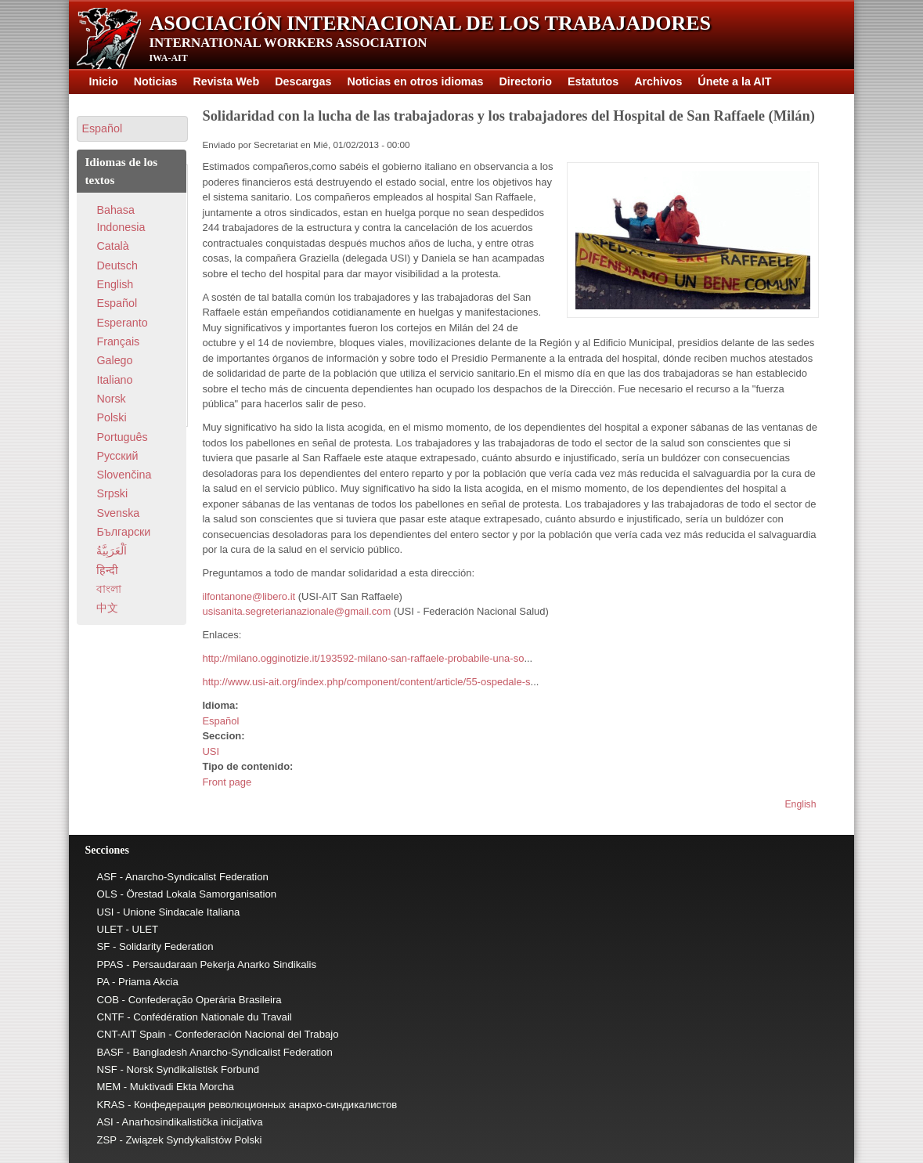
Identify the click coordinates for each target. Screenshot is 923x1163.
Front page (226, 782)
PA (102, 982)
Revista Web (226, 81)
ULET (109, 929)
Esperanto (121, 322)
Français (117, 341)
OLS (106, 894)
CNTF (110, 1017)
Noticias (156, 81)
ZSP (106, 1140)
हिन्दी (107, 570)
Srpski (112, 493)
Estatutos (593, 81)
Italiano (114, 380)
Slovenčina (123, 474)
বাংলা (108, 589)
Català (112, 246)
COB (107, 1000)
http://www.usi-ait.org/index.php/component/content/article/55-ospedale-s (366, 682)
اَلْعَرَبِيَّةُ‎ (111, 550)
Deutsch (116, 265)
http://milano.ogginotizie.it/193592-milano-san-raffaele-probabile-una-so (363, 658)
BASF (109, 1052)
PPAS (109, 964)
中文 (107, 607)
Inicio (102, 81)
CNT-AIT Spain (130, 1034)
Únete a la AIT (734, 81)
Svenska (117, 513)
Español (220, 721)
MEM (108, 1087)
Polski (111, 417)
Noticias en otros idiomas (416, 81)
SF (103, 946)
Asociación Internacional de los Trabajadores (430, 23)
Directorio (526, 81)
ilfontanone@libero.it (248, 596)
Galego (114, 360)
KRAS (110, 1105)
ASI (104, 1122)
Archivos (658, 81)
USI (210, 751)
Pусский (117, 456)
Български (123, 532)
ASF (106, 877)
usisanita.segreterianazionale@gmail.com (296, 611)
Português (121, 437)
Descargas (303, 81)
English (800, 804)
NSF (106, 1069)
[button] (132, 129)
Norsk (110, 398)
